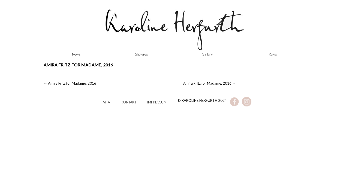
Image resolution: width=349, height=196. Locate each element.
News (76, 54)
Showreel (142, 54)
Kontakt (128, 102)
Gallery (207, 54)
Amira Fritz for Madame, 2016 (70, 83)
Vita (106, 102)
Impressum (157, 102)
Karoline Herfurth (174, 33)
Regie (273, 54)
